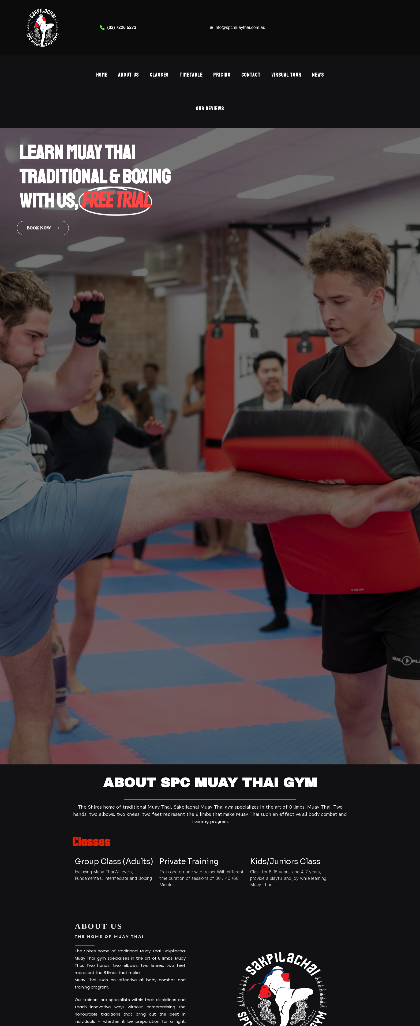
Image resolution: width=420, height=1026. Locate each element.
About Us (128, 75)
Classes (159, 75)
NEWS (318, 75)
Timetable (190, 75)
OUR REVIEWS (210, 108)
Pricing (221, 75)
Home (101, 75)
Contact (251, 75)
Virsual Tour (286, 75)
